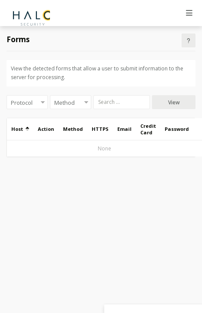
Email (124, 129)
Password (177, 129)
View (174, 102)
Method (73, 129)
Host (20, 129)
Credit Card (148, 129)
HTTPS (100, 129)
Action (46, 129)
